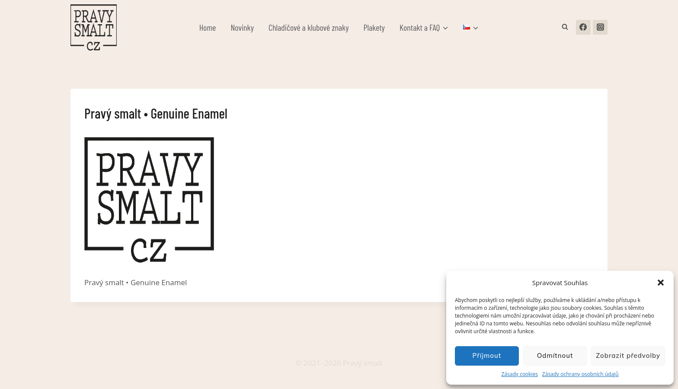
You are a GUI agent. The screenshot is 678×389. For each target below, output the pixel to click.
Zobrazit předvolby (628, 355)
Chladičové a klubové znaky (309, 27)
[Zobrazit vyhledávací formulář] (565, 27)
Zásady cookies (519, 374)
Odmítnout (555, 355)
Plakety (374, 27)
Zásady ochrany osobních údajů (580, 374)
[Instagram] (600, 27)
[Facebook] (583, 27)
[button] (660, 282)
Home (207, 27)
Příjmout (487, 355)
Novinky (242, 27)
